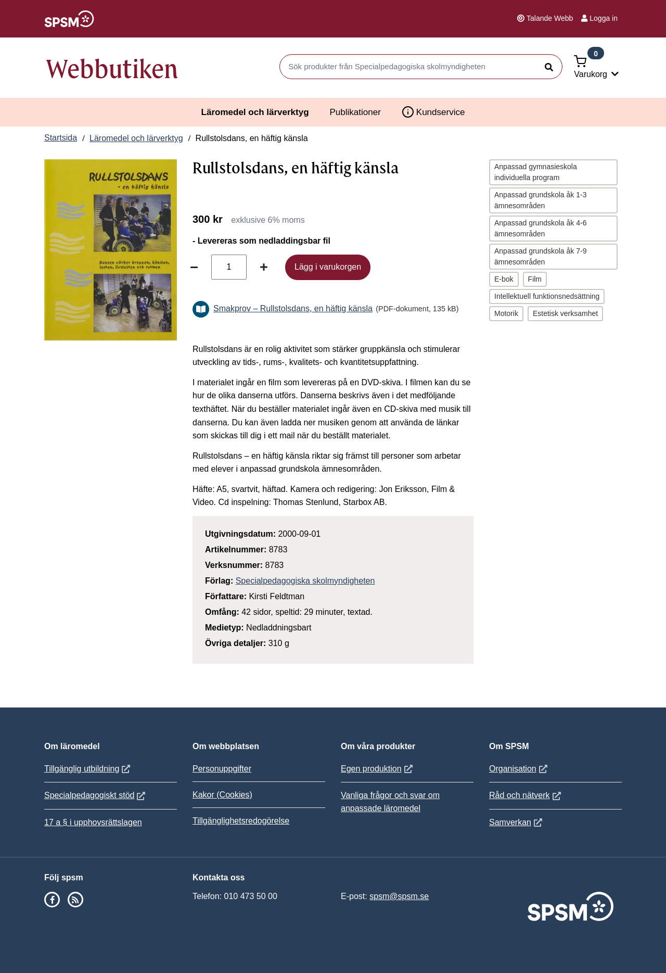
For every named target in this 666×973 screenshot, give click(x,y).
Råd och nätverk (526, 795)
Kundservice (433, 112)
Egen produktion (378, 768)
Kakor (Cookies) (222, 794)
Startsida (60, 137)
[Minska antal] (194, 267)
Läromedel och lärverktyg (255, 112)
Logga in (599, 18)
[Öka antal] (264, 267)
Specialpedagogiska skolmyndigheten (305, 580)
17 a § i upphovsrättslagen (93, 822)
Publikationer (355, 112)
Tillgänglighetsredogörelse (241, 820)
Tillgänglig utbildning (88, 768)
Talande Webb (545, 18)
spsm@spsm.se (399, 896)
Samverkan (517, 822)
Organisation (519, 768)
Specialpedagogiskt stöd (96, 795)
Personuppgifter (222, 768)
